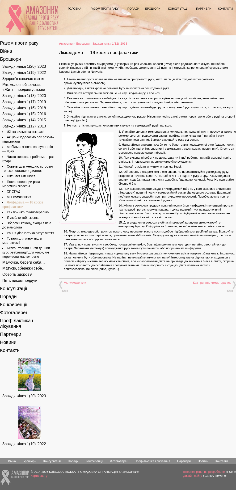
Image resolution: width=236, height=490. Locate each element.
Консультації (178, 8)
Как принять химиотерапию (212, 282)
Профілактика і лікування (152, 461)
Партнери (203, 8)
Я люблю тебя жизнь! (23, 218)
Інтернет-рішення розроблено (204, 471)
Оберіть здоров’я (17, 274)
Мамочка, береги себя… (23, 262)
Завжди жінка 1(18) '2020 (24, 96)
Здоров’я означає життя (23, 79)
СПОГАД (13, 191)
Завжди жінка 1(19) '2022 (24, 73)
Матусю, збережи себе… (24, 268)
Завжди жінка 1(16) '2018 (24, 108)
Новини (8, 342)
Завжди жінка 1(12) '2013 (24, 126)
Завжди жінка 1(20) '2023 (24, 66)
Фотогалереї (13, 312)
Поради (133, 8)
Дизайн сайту (192, 475)
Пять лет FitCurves (21, 176)
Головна (74, 8)
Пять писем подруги (19, 281)
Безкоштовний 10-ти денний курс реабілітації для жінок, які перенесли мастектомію (26, 252)
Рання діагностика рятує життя (44, 25)
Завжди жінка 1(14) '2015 (24, 120)
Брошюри (152, 8)
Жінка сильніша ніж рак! (25, 132)
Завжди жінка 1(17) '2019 (24, 102)
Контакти (225, 8)
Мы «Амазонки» (75, 282)
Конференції (13, 304)
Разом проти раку (104, 8)
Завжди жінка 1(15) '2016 (24, 114)
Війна (6, 51)
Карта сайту (39, 475)
